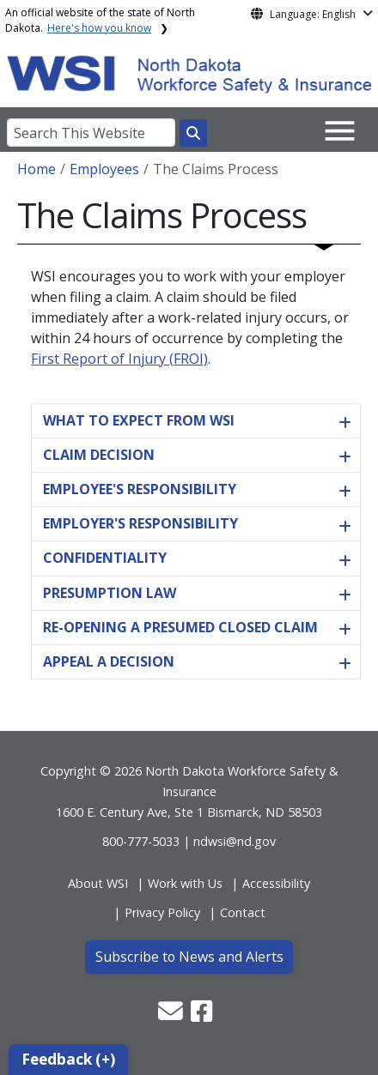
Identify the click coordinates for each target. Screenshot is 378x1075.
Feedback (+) (68, 1059)
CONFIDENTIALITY (105, 557)
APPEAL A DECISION (108, 661)
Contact (242, 912)
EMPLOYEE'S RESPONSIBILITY (139, 489)
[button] (172, 1015)
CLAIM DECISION (99, 454)
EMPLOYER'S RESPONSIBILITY (140, 523)
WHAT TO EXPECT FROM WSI (139, 420)
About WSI (98, 883)
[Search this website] (193, 133)
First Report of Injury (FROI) (119, 358)
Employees (104, 169)
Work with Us (185, 883)
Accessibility (276, 883)
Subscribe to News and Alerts (189, 956)
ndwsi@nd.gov (234, 841)
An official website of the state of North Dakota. (100, 20)
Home (36, 169)
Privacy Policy (162, 912)
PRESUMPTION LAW (109, 592)
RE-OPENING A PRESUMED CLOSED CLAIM (180, 627)
